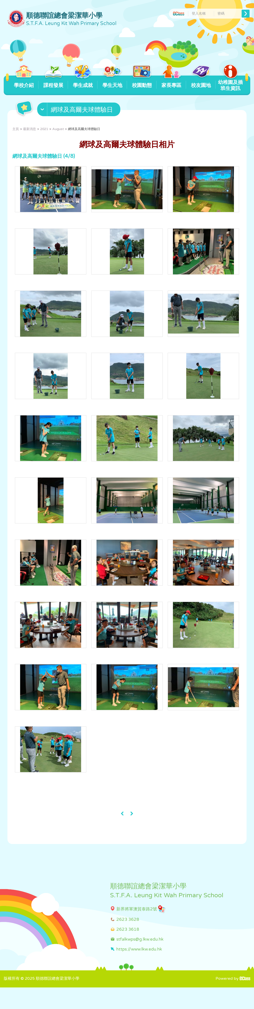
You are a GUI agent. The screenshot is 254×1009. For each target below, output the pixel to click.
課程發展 (53, 82)
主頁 (15, 129)
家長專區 (171, 82)
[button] (79, 110)
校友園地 (200, 82)
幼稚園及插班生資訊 (230, 83)
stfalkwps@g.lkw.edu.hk (139, 960)
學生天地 (112, 82)
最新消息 (29, 129)
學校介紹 (23, 82)
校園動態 (141, 82)
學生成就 (82, 82)
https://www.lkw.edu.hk (139, 970)
